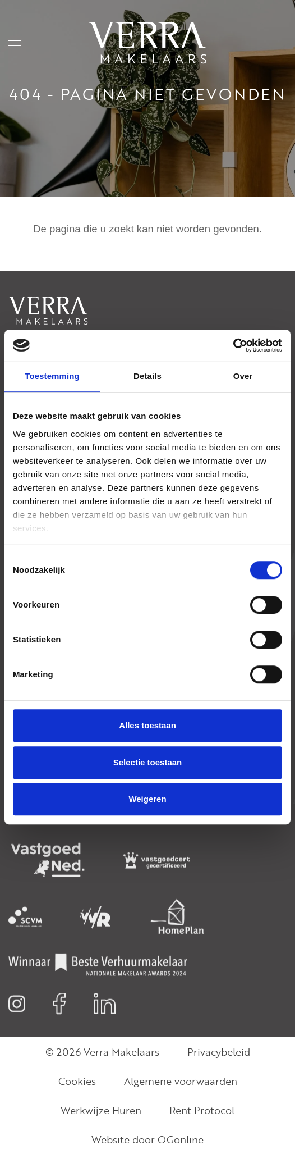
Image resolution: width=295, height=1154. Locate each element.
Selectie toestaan (147, 762)
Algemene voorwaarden (180, 1081)
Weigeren (147, 799)
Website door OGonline (147, 1139)
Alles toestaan (147, 725)
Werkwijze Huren (101, 1110)
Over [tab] (243, 376)
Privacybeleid (218, 1051)
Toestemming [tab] (52, 376)
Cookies (77, 1081)
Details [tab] (147, 376)
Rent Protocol (201, 1110)
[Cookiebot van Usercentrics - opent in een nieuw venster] (233, 345)
